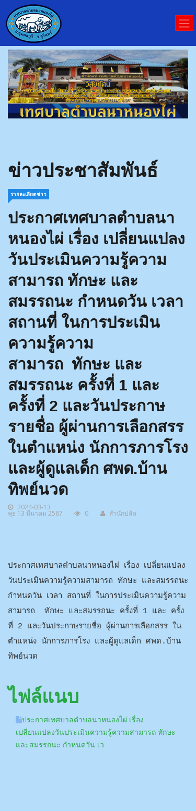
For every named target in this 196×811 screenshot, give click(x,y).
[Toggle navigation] (184, 23)
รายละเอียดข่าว (28, 194)
